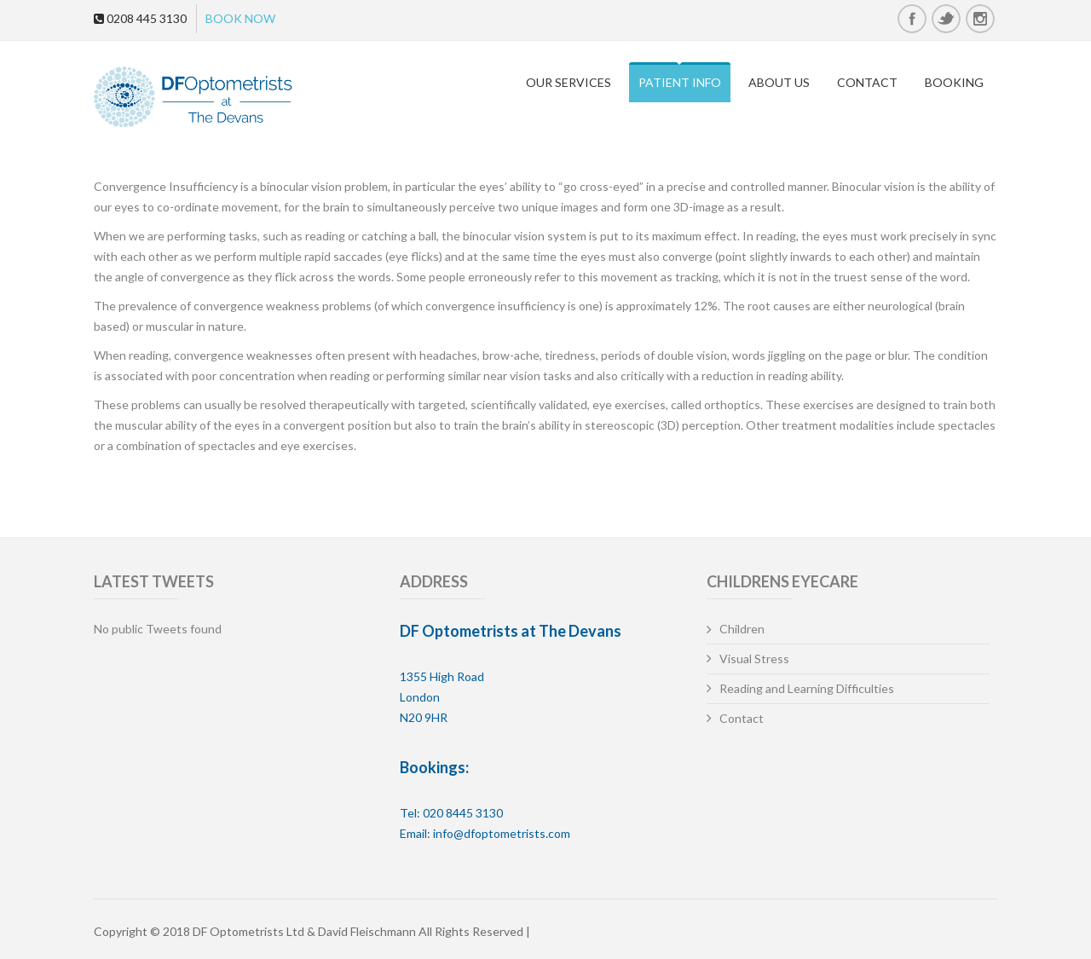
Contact (867, 82)
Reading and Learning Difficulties (806, 688)
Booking (954, 82)
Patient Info (679, 82)
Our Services (568, 82)
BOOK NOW (240, 18)
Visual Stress (754, 658)
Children (742, 628)
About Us (779, 82)
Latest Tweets (154, 581)
